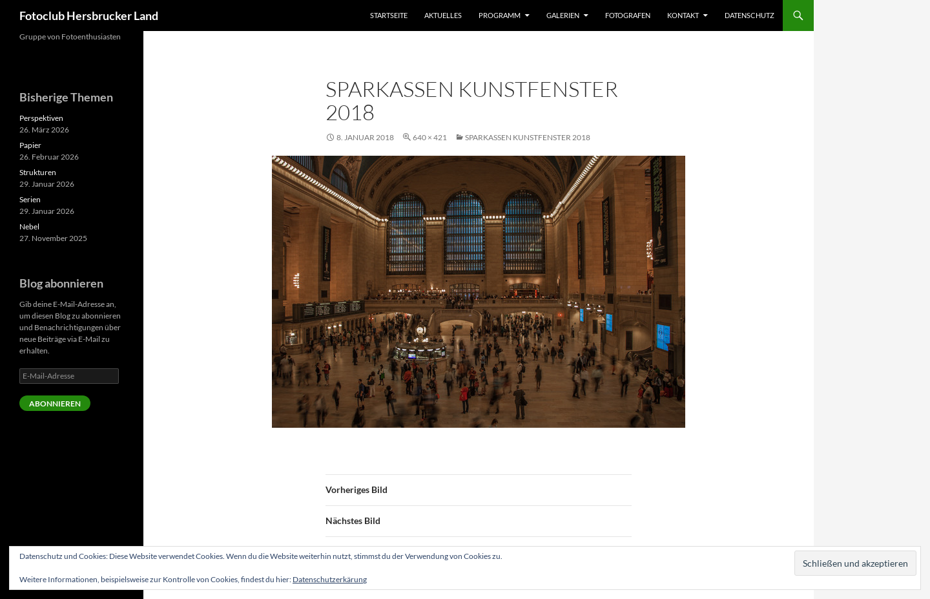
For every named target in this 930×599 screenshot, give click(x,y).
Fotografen (627, 15)
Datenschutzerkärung (330, 579)
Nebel (29, 226)
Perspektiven (41, 118)
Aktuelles (443, 15)
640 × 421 (430, 137)
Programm (500, 15)
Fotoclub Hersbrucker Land (88, 15)
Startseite (389, 15)
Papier (30, 145)
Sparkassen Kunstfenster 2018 (527, 137)
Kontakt (683, 15)
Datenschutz (749, 15)
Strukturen (37, 172)
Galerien (562, 15)
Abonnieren (55, 403)
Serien (30, 199)
